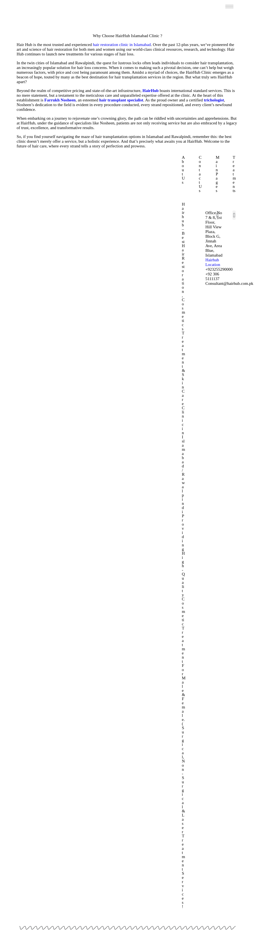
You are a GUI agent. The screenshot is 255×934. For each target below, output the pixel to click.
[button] (217, 215)
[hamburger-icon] (229, 6)
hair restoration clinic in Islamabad (122, 44)
